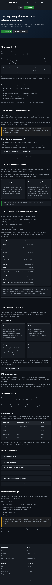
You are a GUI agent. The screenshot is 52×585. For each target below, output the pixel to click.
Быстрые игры (31, 558)
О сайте (18, 3)
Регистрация (30, 3)
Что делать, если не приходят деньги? (15, 478)
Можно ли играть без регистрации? (14, 484)
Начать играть (7, 31)
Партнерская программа (7, 558)
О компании (4, 550)
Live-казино (30, 555)
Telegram (29, 566)
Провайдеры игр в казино (11, 369)
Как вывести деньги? (10, 462)
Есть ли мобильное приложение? (14, 467)
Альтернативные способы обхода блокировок (17, 152)
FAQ (42, 3)
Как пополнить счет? (10, 456)
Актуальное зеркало (20, 31)
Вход (21, 7)
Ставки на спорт (31, 553)
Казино (37, 3)
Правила (3, 553)
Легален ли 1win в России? (12, 473)
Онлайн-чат (30, 571)
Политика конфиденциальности (9, 555)
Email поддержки (31, 568)
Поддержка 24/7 (5, 574)
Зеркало (24, 3)
